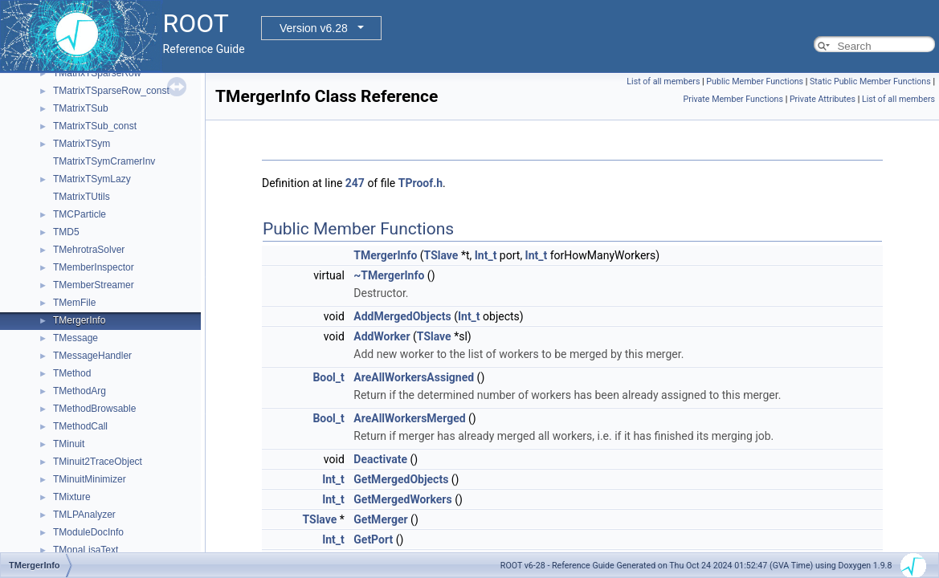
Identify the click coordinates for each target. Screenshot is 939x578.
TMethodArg (79, 391)
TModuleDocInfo (88, 532)
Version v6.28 (314, 28)
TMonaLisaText (85, 550)
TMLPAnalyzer (84, 514)
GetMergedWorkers (402, 499)
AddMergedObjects (402, 316)
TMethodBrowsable (94, 408)
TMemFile (74, 302)
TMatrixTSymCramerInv (104, 161)
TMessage (75, 338)
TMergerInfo (79, 320)
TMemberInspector (93, 267)
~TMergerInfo (388, 275)
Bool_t (328, 377)
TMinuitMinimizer (89, 479)
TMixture (72, 497)
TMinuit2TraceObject (97, 461)
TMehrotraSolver (89, 249)
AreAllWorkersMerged (409, 418)
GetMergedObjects (400, 479)
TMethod (72, 373)
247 (355, 183)
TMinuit (68, 444)
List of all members (663, 81)
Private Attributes (822, 99)
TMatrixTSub (80, 108)
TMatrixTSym (81, 143)
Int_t (486, 255)
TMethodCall (80, 426)
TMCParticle (79, 214)
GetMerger (380, 519)
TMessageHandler (92, 355)
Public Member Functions (754, 81)
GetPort (373, 539)
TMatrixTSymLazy (92, 179)
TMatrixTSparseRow (97, 73)
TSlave (441, 255)
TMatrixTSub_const (95, 126)
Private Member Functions (733, 99)
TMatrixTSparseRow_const (111, 90)
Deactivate (380, 459)
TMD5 (66, 232)
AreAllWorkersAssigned (413, 377)
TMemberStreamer (93, 285)
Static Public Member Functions (870, 81)
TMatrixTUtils (81, 196)
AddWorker (381, 336)
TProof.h (420, 183)
